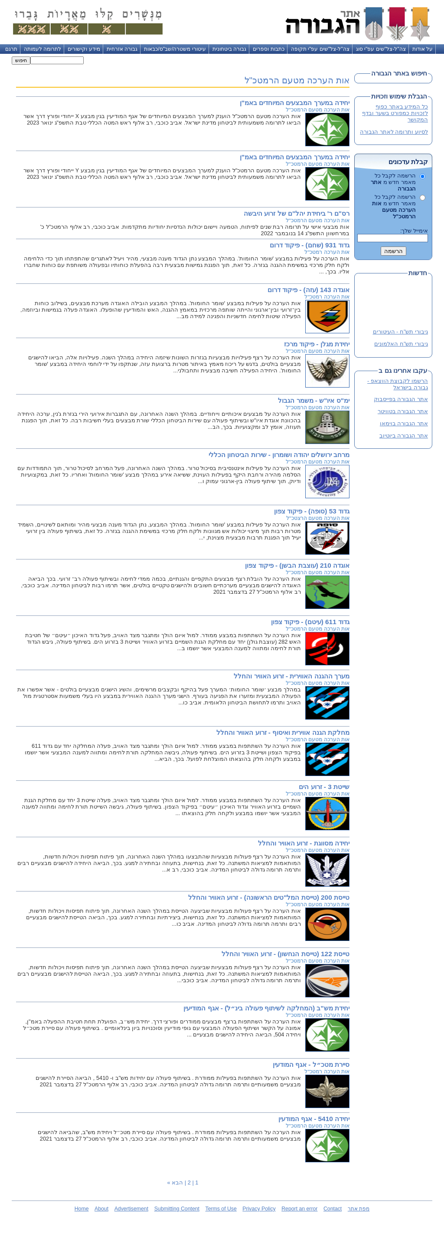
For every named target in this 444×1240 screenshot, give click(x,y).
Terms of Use (221, 1209)
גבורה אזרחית (122, 49)
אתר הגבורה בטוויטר (403, 411)
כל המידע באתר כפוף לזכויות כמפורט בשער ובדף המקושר (395, 113)
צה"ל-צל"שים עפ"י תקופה (320, 49)
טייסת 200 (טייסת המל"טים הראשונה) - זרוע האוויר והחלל (268, 897)
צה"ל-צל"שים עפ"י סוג (381, 49)
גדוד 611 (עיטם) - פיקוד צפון (310, 621)
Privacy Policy (258, 1209)
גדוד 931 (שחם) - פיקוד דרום (309, 245)
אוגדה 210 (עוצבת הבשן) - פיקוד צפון (297, 565)
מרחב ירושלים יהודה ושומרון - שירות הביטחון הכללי (279, 454)
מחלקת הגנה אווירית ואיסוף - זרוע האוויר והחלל (282, 732)
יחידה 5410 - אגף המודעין (313, 1118)
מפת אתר (358, 1209)
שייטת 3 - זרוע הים (324, 786)
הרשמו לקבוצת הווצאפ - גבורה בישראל (397, 384)
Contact (332, 1209)
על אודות (422, 49)
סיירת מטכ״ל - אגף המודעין (311, 1064)
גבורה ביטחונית (229, 49)
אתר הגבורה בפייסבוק (401, 399)
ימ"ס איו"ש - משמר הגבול (313, 400)
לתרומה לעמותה (42, 49)
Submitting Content (176, 1209)
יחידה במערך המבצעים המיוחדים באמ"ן (294, 102)
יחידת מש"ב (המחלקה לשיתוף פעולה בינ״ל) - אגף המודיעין (266, 1008)
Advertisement (131, 1209)
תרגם (11, 49)
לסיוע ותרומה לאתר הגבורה (394, 131)
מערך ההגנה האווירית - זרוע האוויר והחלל (291, 676)
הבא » (175, 1182)
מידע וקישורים (84, 49)
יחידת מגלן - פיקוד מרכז (316, 344)
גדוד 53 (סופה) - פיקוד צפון (311, 511)
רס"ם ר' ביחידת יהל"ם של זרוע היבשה (296, 213)
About (101, 1209)
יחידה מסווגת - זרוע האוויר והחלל (303, 843)
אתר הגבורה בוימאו (404, 423)
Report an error (299, 1209)
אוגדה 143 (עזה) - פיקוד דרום (308, 289)
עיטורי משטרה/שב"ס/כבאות (175, 49)
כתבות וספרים (268, 49)
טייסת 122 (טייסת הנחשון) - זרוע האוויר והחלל (285, 953)
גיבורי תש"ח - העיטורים (400, 332)
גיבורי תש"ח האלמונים (401, 345)
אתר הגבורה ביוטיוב (403, 435)
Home (82, 1209)
